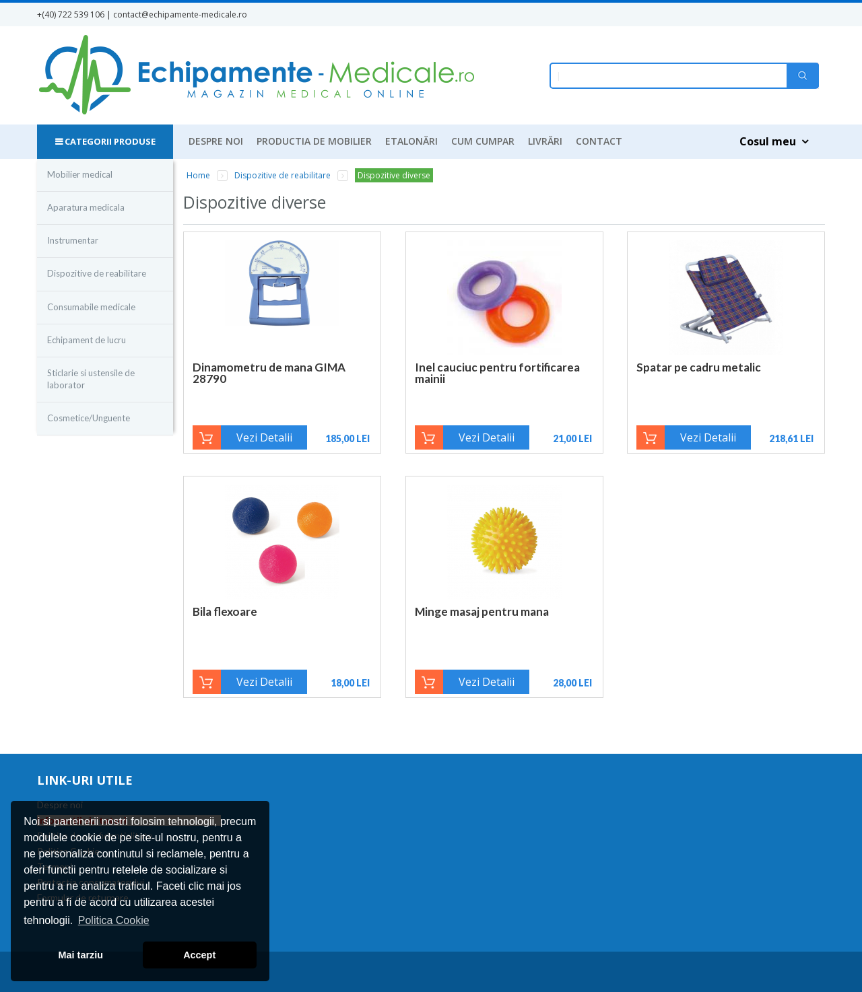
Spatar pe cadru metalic (698, 367)
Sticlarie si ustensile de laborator (91, 378)
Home (198, 175)
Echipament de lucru (86, 339)
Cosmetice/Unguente (88, 418)
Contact (599, 141)
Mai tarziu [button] (81, 955)
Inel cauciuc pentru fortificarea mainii (497, 373)
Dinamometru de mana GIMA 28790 (269, 373)
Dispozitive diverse (394, 175)
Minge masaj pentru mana (482, 611)
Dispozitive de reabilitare (96, 273)
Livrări (545, 141)
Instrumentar (72, 240)
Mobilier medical (79, 174)
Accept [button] (199, 955)
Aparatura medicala (86, 207)
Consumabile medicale (91, 307)
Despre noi (216, 141)
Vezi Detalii (264, 437)
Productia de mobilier (314, 141)
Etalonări (411, 141)
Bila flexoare (225, 611)
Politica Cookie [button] (114, 920)
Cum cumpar (483, 141)
